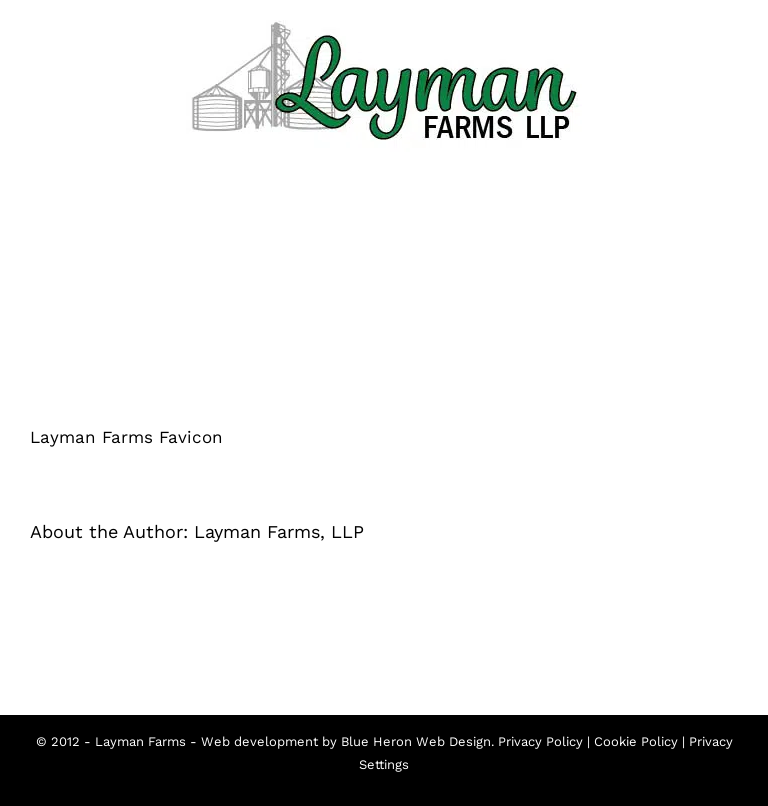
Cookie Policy (636, 741)
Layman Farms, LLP (279, 531)
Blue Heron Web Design (416, 741)
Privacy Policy (540, 741)
